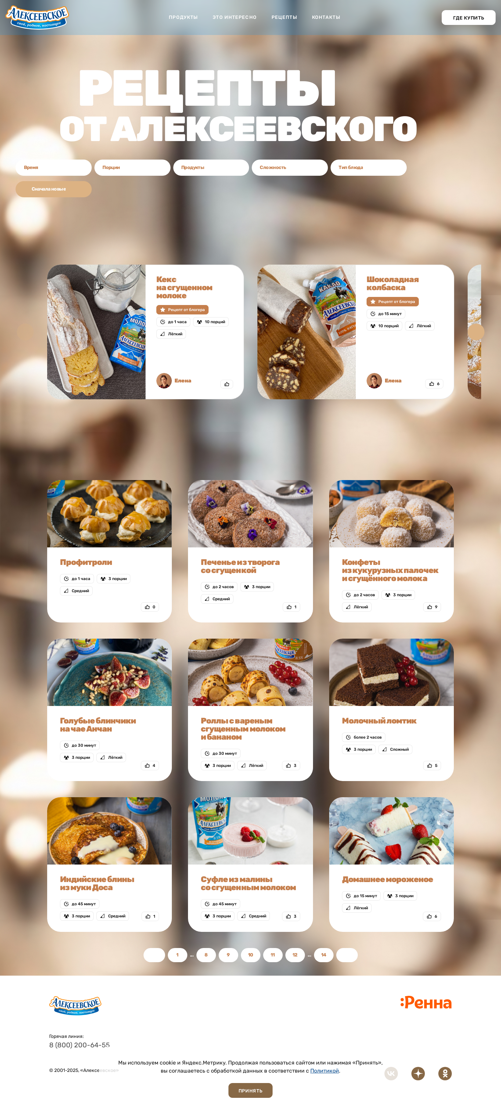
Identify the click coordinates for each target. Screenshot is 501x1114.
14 (323, 955)
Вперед (347, 955)
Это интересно (235, 17)
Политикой (324, 1071)
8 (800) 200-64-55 (79, 1045)
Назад (154, 955)
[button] (476, 332)
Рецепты (284, 17)
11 (273, 955)
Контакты (326, 17)
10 (250, 955)
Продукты (183, 17)
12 (295, 955)
